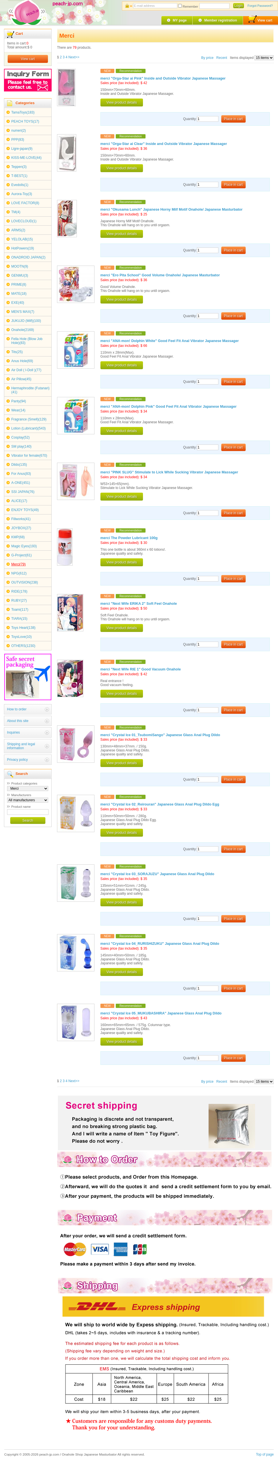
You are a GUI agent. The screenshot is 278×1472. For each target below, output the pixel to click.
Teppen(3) (19, 167)
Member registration (220, 20)
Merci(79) (18, 564)
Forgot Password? (260, 5)
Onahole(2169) (22, 330)
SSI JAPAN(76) (23, 492)
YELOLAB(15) (22, 239)
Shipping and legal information (21, 746)
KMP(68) (18, 537)
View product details (121, 102)
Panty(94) (18, 401)
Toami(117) (19, 610)
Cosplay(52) (20, 437)
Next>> (73, 57)
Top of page (265, 1454)
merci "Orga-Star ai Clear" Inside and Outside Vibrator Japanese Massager (163, 144)
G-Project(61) (21, 555)
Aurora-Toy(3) (21, 194)
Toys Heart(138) (23, 628)
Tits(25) (17, 352)
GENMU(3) (19, 275)
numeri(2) (18, 131)
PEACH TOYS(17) (25, 121)
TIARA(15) (19, 619)
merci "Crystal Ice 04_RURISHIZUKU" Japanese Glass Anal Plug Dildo (159, 944)
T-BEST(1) (19, 176)
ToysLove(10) (21, 637)
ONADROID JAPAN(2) (28, 257)
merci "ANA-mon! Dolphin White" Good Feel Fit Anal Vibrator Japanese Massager (169, 341)
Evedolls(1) (19, 185)
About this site (17, 721)
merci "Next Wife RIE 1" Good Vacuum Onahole (140, 669)
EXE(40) (17, 303)
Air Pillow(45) (21, 379)
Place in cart (233, 119)
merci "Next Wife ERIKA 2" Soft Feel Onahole (138, 604)
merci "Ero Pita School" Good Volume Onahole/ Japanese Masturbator (160, 275)
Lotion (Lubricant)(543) (28, 428)
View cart (260, 19)
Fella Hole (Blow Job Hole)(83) (27, 341)
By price (207, 58)
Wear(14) (18, 410)
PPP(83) (17, 140)
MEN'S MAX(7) (22, 312)
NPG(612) (19, 573)
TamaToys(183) (23, 112)
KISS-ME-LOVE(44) (26, 158)
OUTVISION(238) (24, 582)
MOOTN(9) (19, 266)
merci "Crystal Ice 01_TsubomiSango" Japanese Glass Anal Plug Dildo (160, 735)
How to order (17, 709)
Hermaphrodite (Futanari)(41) (30, 390)
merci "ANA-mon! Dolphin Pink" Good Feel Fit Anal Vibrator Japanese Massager (168, 407)
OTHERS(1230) (23, 646)
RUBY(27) (19, 601)
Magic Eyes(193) (24, 546)
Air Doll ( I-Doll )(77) (26, 370)
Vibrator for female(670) (29, 456)
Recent (221, 58)
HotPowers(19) (22, 248)
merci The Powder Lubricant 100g (129, 538)
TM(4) (15, 212)
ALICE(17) (19, 501)
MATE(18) (19, 294)
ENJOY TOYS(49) (25, 510)
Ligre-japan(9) (22, 149)
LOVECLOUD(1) (24, 221)
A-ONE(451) (20, 483)
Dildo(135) (19, 465)
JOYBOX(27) (21, 528)
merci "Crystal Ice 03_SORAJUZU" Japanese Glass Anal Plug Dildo (157, 874)
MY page (180, 20)
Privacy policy (17, 760)
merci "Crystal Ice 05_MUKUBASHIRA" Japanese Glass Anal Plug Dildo (161, 1013)
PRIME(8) (18, 285)
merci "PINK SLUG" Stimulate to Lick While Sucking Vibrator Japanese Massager (169, 472)
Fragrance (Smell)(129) (29, 419)
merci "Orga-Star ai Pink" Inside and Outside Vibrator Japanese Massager (163, 78)
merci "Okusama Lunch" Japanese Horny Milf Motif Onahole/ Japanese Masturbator (171, 209)
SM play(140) (21, 446)
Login (238, 6)
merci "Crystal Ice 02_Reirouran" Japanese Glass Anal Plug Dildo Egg (159, 804)
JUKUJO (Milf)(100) (26, 321)
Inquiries (13, 732)
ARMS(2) (18, 230)
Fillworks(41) (21, 519)
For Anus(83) (21, 474)
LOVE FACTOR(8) (25, 203)
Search (27, 820)
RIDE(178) (19, 591)
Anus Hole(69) (22, 361)
